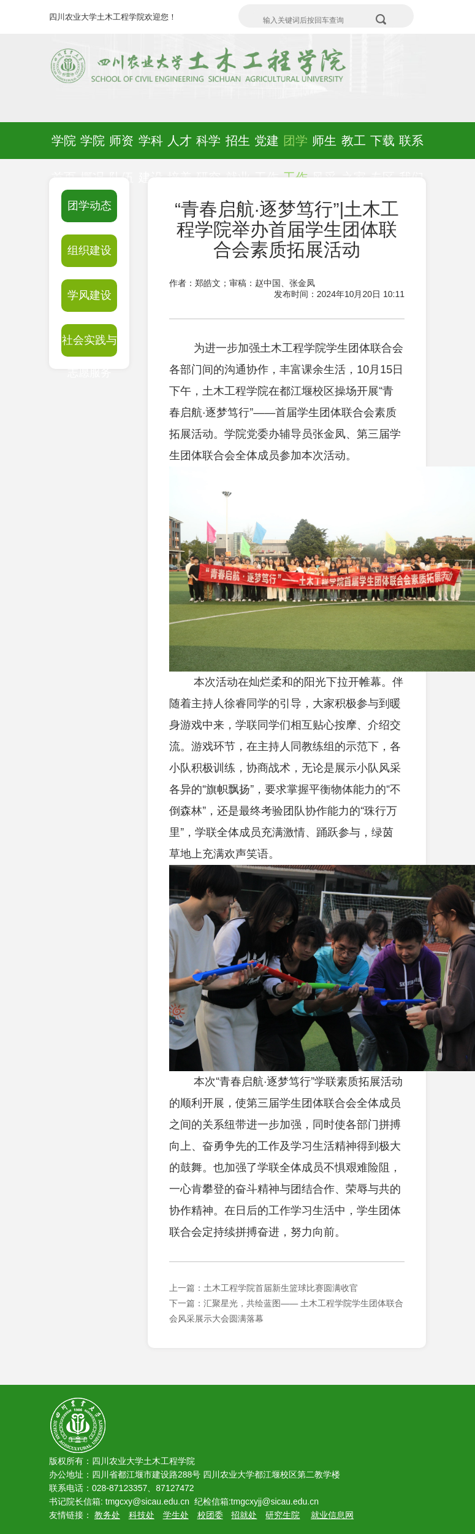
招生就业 (238, 159)
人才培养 (179, 159)
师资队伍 (121, 159)
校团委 (210, 1515)
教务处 (107, 1515)
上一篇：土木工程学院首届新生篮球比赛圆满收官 (263, 1288)
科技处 (141, 1515)
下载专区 (382, 159)
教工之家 (353, 159)
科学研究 (208, 159)
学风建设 (89, 295)
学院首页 (63, 159)
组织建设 (89, 250)
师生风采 (324, 159)
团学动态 (89, 205)
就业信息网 (332, 1515)
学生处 (176, 1515)
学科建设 (151, 159)
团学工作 (295, 159)
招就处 (244, 1515)
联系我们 (411, 159)
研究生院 (282, 1515)
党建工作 (266, 159)
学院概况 (92, 159)
